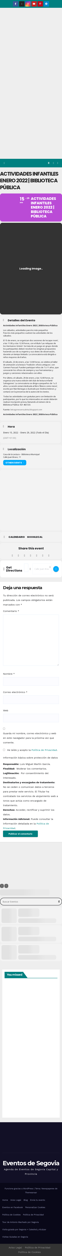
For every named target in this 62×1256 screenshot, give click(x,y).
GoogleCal (35, 537)
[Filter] (2, 886)
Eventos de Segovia (31, 1163)
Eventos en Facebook (12, 1207)
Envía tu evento (37, 1200)
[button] (48, 163)
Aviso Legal (15, 1200)
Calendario (17, 537)
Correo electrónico (15, 692)
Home (5, 1200)
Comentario (11, 611)
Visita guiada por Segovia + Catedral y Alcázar (24, 1229)
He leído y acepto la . (30, 750)
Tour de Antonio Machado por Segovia (20, 1222)
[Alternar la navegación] (58, 163)
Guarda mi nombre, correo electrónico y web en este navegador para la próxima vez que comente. (29, 738)
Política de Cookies (11, 1215)
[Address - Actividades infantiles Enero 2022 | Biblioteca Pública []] (26, 567)
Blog (26, 1200)
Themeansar (31, 1192)
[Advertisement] (31, 126)
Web (5, 710)
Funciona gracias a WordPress (19, 1188)
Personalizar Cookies (35, 1207)
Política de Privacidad (44, 750)
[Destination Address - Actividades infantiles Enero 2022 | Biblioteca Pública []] (42, 568)
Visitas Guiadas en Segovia (15, 1237)
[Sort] (6, 886)
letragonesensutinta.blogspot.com (26, 409)
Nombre (9, 673)
